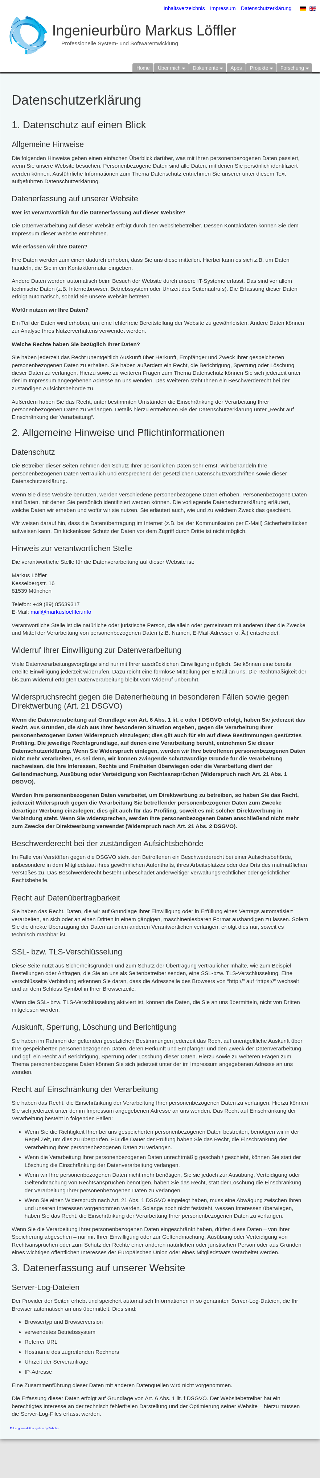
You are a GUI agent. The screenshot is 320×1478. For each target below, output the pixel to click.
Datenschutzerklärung (266, 8)
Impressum (223, 8)
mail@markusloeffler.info (60, 612)
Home (143, 66)
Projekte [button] (259, 66)
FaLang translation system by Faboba (34, 1428)
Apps (236, 66)
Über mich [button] (169, 66)
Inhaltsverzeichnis (184, 8)
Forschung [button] (292, 66)
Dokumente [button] (205, 66)
